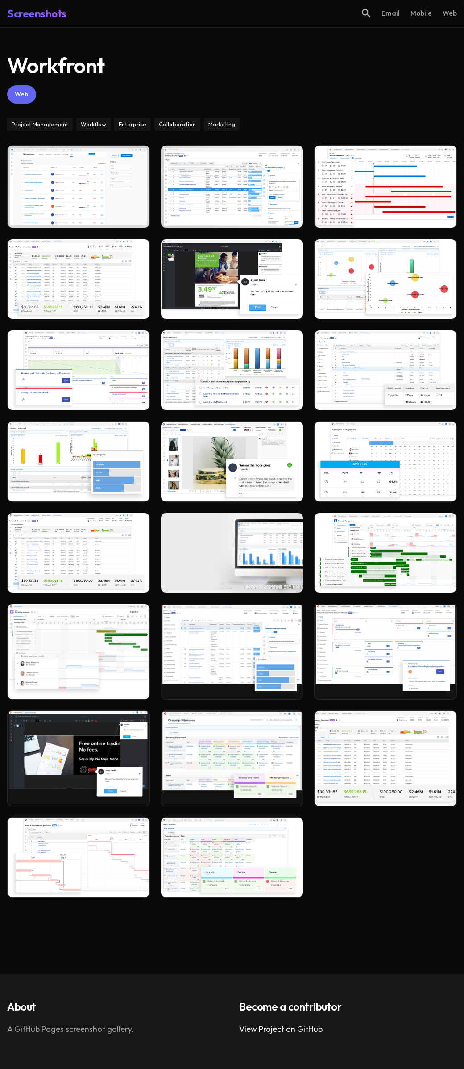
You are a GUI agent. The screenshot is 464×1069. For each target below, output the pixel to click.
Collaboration (177, 124)
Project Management (40, 124)
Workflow (93, 124)
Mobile (421, 13)
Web (450, 13)
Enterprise (132, 124)
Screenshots (36, 13)
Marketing (221, 124)
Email (390, 13)
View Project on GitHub (281, 1029)
